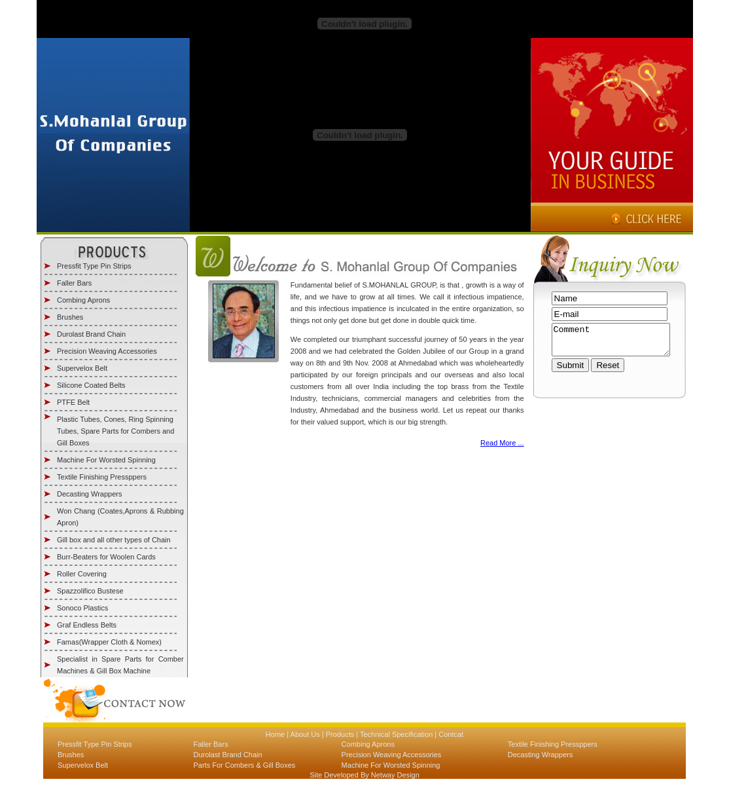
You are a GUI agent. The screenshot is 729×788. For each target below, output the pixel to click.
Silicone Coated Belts (91, 385)
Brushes (70, 317)
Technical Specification (396, 734)
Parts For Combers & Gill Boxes (244, 765)
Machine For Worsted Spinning (106, 460)
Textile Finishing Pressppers (102, 477)
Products (339, 734)
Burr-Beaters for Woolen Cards (106, 557)
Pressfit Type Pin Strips (94, 266)
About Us (304, 734)
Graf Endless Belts (86, 625)
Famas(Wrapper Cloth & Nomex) (109, 642)
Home (275, 734)
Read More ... (502, 443)
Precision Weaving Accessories (107, 351)
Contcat (449, 734)
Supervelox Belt (82, 368)
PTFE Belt (73, 402)
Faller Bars (74, 283)
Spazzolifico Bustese (90, 591)
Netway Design (394, 775)
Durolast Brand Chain (91, 334)
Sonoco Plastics (82, 608)
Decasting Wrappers (89, 494)
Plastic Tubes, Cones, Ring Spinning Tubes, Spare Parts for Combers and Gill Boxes (115, 431)
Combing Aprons (83, 300)
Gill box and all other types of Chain (114, 540)
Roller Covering (82, 574)
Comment (611, 342)
